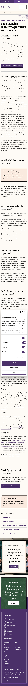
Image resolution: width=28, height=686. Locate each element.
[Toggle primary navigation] (23, 7)
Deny (14, 372)
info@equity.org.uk (10, 625)
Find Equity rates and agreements (12, 65)
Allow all (14, 362)
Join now (13, 566)
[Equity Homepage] (5, 7)
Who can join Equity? (8, 534)
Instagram (8, 634)
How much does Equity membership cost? (13, 525)
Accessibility (6, 663)
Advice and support (7, 12)
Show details (20, 358)
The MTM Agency (14, 677)
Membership (5, 517)
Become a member (6, 648)
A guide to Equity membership (10, 529)
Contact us (6, 645)
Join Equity (13, 603)
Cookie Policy (7, 665)
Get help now (9, 619)
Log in (21, 1)
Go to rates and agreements (11, 486)
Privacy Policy (7, 659)
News (16, 642)
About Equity (7, 642)
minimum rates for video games (10, 446)
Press (16, 645)
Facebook (8, 631)
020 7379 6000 (9, 622)
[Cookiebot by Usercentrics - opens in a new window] (20, 312)
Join (7, 1)
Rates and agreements (10, 498)
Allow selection (14, 367)
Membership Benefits (7, 521)
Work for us (7, 652)
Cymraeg (6, 661)
